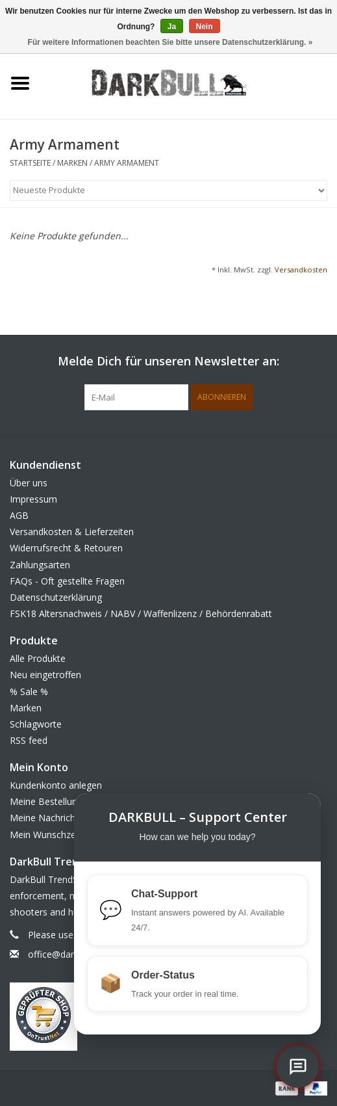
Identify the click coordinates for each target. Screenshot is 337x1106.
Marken (72, 162)
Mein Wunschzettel (50, 834)
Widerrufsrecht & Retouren (66, 548)
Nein (204, 26)
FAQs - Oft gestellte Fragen (67, 581)
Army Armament (126, 162)
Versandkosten (301, 269)
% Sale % (29, 691)
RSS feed (28, 740)
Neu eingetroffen (45, 674)
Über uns (28, 483)
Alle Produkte (38, 658)
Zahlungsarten (40, 565)
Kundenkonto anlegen (56, 785)
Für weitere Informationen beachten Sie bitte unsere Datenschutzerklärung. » (170, 42)
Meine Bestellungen (51, 801)
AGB (19, 515)
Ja (172, 26)
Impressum (33, 499)
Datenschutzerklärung (56, 597)
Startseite (30, 162)
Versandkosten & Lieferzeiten (72, 531)
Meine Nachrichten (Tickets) (68, 817)
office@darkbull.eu (66, 954)
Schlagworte (36, 724)
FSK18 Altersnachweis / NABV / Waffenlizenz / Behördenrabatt (141, 613)
